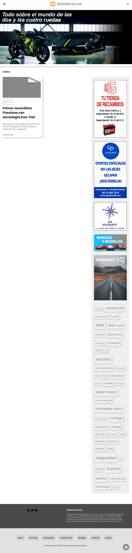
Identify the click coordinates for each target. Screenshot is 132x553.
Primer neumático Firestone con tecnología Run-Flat (19, 112)
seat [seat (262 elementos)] (110, 448)
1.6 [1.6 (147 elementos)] (96, 308)
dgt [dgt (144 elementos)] (106, 350)
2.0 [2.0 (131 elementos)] (101, 309)
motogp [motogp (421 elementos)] (116, 418)
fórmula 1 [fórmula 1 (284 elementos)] (117, 376)
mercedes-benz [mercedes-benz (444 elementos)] (109, 408)
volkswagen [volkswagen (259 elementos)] (102, 486)
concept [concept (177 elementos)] (99, 343)
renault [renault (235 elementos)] (99, 448)
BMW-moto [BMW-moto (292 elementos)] (116, 325)
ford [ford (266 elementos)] (104, 376)
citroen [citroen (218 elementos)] (99, 334)
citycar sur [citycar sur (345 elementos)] (114, 334)
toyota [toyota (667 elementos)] (113, 468)
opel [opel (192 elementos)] (122, 434)
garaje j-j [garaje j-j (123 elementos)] (98, 384)
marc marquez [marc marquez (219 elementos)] (103, 400)
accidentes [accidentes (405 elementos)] (114, 308)
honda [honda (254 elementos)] (109, 383)
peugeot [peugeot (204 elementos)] (99, 441)
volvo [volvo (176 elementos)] (116, 486)
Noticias (8, 102)
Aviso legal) (106, 514)
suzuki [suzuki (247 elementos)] (99, 469)
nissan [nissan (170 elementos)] (114, 434)
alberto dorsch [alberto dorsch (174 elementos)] (102, 316)
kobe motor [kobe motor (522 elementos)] (106, 392)
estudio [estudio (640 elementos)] (103, 359)
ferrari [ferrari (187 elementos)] (121, 368)
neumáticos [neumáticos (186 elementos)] (101, 434)
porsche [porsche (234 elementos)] (113, 441)
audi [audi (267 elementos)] (116, 316)
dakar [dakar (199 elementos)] (98, 350)
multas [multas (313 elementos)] (116, 427)
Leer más (22, 129)
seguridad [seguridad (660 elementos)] (106, 458)
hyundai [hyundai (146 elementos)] (119, 383)
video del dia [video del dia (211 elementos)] (117, 478)
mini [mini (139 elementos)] (96, 418)
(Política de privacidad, (96, 514)
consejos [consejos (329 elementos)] (113, 343)
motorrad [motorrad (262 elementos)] (101, 427)
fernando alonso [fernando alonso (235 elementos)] (105, 368)
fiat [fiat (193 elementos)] (97, 375)
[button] (110, 108)
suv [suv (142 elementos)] (121, 459)
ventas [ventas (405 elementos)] (101, 478)
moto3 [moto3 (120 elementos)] (103, 419)
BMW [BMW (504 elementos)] (100, 325)
